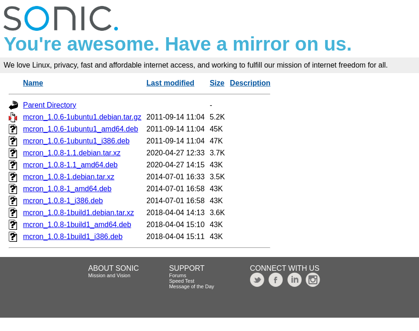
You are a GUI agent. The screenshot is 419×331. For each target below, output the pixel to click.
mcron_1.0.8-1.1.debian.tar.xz (72, 153)
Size (217, 83)
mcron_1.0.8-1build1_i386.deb (72, 236)
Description (250, 83)
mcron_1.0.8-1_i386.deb (63, 201)
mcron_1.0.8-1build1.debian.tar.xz (78, 213)
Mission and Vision (109, 275)
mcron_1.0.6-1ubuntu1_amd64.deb (80, 129)
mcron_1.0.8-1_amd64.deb (67, 189)
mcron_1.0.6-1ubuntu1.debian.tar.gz (82, 117)
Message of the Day (191, 286)
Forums (177, 275)
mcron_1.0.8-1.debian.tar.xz (68, 177)
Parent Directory (49, 105)
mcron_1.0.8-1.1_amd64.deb (70, 165)
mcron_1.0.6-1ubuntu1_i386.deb (76, 141)
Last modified (170, 83)
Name (33, 83)
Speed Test (181, 281)
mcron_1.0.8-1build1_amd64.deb (77, 224)
